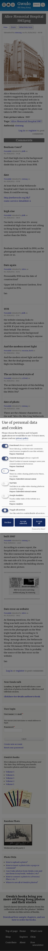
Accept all (39, 522)
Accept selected (23, 522)
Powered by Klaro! (38, 529)
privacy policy (22, 438)
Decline (7, 522)
